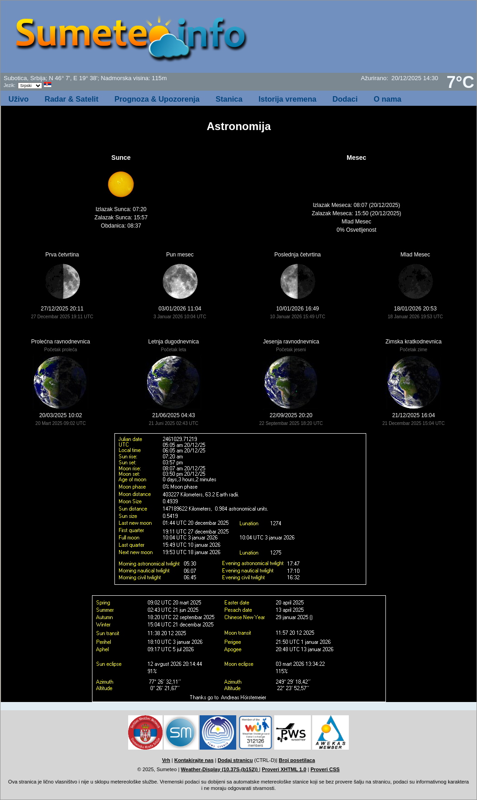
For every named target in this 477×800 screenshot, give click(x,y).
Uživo (19, 99)
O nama (387, 99)
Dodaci (345, 99)
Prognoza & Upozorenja (157, 99)
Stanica (229, 99)
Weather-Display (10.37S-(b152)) (220, 769)
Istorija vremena (288, 99)
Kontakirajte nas (194, 760)
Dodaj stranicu (235, 760)
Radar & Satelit (71, 99)
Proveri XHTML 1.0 (284, 769)
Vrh (166, 760)
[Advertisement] (365, 39)
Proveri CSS (325, 769)
